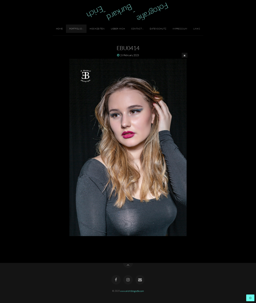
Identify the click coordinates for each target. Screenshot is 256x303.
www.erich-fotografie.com (132, 290)
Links (196, 28)
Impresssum (180, 28)
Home (59, 28)
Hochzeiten (97, 28)
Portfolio (75, 28)
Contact (136, 28)
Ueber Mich (118, 28)
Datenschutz (158, 28)
